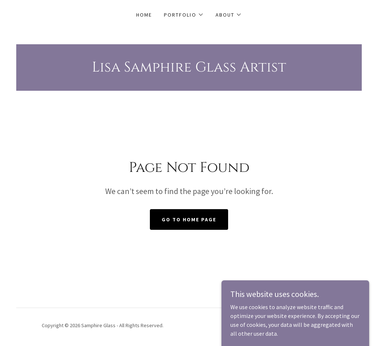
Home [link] (144, 14)
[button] (183, 14)
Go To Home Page (189, 219)
